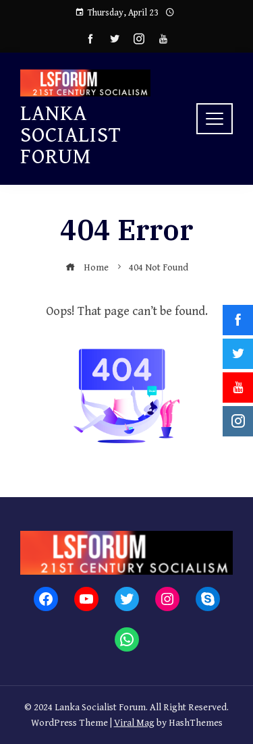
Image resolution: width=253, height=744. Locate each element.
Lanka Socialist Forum (70, 135)
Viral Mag (134, 722)
